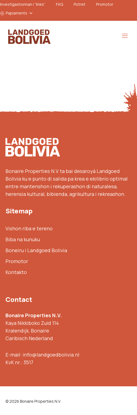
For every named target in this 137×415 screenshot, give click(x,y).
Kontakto (16, 272)
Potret (79, 4)
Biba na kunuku (22, 239)
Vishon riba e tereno (29, 228)
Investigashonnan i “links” (22, 4)
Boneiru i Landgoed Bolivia (36, 250)
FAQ (59, 4)
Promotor (104, 4)
